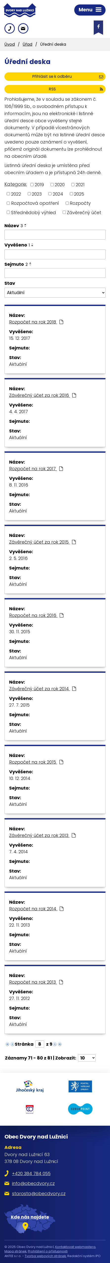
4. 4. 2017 (18, 411)
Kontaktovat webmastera (75, 1247)
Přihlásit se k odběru (67, 76)
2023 (37, 194)
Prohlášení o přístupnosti (48, 1251)
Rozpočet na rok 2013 (36, 982)
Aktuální (18, 364)
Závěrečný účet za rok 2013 (42, 835)
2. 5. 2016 (18, 558)
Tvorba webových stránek (45, 1256)
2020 (60, 185)
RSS (76, 89)
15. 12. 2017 (19, 338)
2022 (16, 194)
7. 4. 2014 (18, 852)
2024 (58, 194)
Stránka (24, 1044)
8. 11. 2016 (18, 485)
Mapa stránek (15, 1251)
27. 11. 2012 (19, 998)
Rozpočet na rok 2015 (36, 762)
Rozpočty (80, 203)
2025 (79, 194)
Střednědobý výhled (33, 212)
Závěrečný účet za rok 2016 (42, 395)
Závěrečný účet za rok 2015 (42, 542)
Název (13, 226)
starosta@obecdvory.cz (39, 1193)
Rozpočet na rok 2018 (36, 322)
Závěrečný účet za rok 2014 (42, 689)
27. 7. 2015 (19, 705)
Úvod (9, 44)
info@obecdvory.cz (33, 1183)
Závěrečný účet (84, 212)
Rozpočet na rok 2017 (36, 469)
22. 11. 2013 (19, 925)
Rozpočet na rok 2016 (36, 615)
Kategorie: (15, 184)
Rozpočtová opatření (35, 203)
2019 (39, 185)
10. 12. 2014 (19, 778)
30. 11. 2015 (19, 632)
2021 (80, 185)
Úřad (27, 44)
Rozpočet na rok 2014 (36, 909)
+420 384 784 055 (31, 1173)
